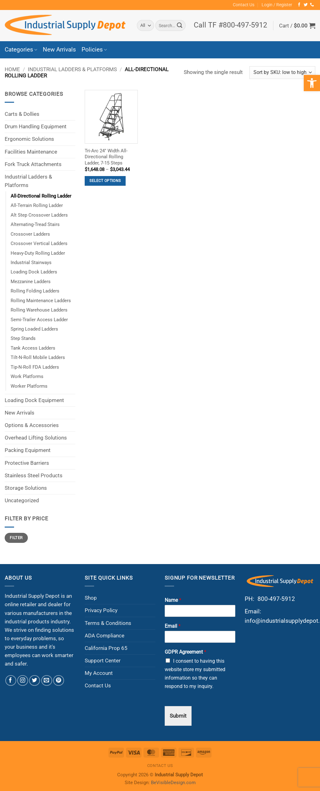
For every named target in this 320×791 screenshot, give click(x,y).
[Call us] (312, 4)
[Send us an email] (46, 680)
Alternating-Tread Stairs (35, 224)
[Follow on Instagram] (22, 680)
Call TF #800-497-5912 (230, 25)
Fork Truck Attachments (33, 164)
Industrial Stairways (31, 262)
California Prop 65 (106, 648)
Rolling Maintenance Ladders (41, 300)
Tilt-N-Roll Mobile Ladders (38, 357)
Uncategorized (22, 500)
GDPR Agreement (185, 652)
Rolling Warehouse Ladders (39, 310)
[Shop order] (282, 72)
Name (173, 600)
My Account (99, 673)
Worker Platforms (29, 386)
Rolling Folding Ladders (35, 291)
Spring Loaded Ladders (34, 329)
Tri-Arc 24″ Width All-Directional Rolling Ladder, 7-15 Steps (106, 157)
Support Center (103, 660)
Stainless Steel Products (33, 475)
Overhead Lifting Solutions (36, 438)
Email (173, 626)
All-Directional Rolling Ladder (41, 196)
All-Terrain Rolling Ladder (37, 205)
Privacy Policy (101, 610)
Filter (16, 537)
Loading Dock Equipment (34, 400)
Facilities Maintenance (31, 152)
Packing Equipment (28, 450)
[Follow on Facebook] (299, 4)
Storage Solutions (26, 488)
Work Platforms (27, 376)
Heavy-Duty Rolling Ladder (38, 253)
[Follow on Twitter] (306, 4)
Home (12, 69)
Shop (91, 598)
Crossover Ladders (30, 234)
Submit (178, 716)
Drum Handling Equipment (36, 126)
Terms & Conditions (108, 623)
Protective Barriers (27, 463)
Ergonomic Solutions (29, 139)
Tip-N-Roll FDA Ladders (35, 367)
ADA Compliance (104, 635)
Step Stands (23, 338)
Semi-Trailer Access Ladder (39, 319)
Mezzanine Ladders (31, 281)
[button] (277, 5)
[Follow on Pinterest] (58, 680)
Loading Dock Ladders (34, 272)
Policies (94, 49)
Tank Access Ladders (33, 348)
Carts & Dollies (22, 114)
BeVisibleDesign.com (173, 782)
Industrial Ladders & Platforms (72, 69)
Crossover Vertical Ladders (39, 243)
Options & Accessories (32, 425)
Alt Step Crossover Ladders (39, 215)
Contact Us (243, 4)
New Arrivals (59, 49)
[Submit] (179, 25)
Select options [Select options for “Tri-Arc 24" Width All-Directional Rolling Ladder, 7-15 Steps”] (105, 181)
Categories (21, 49)
